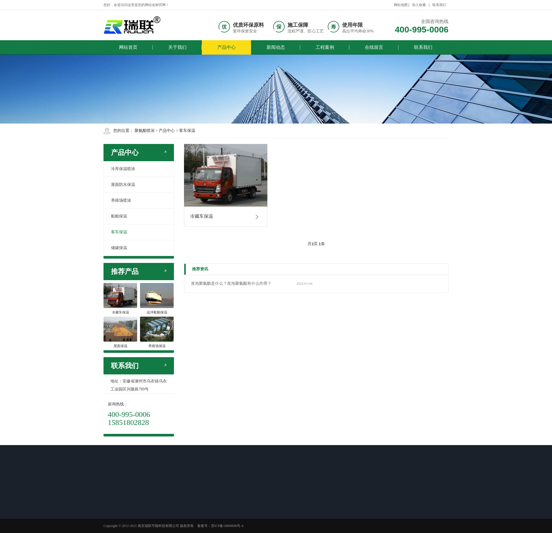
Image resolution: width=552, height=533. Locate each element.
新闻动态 (276, 47)
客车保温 (187, 130)
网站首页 (128, 47)
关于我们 (177, 47)
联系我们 (439, 5)
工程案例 (325, 47)
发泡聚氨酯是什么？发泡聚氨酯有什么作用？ (231, 283)
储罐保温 (119, 248)
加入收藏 (419, 5)
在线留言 (374, 47)
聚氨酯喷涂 (145, 130)
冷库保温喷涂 (123, 169)
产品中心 (226, 47)
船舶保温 (119, 216)
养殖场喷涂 (121, 200)
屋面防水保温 (123, 184)
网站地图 (401, 5)
